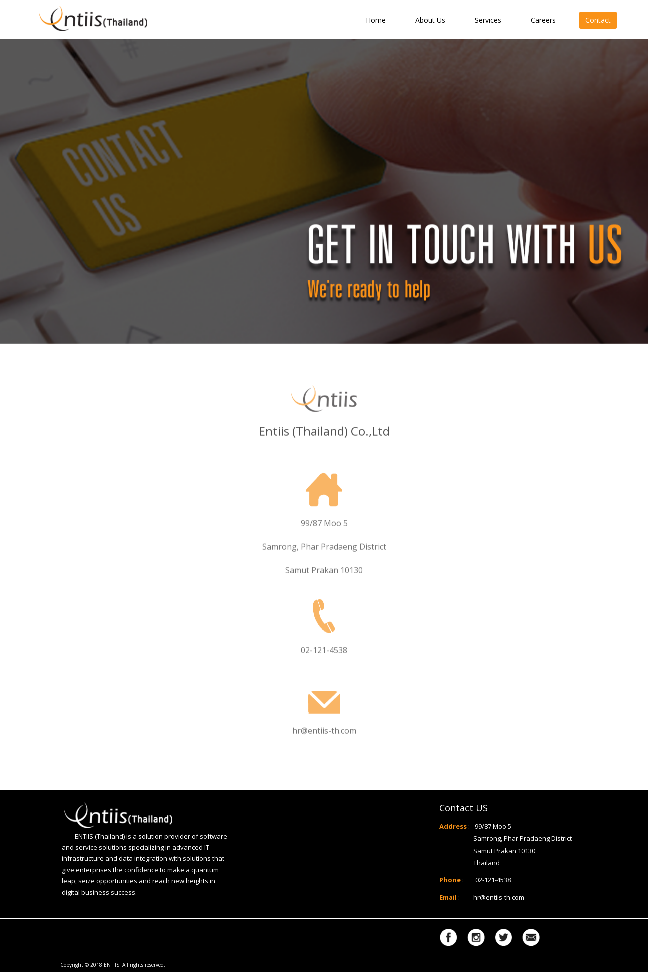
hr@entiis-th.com (498, 897)
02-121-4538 (493, 880)
